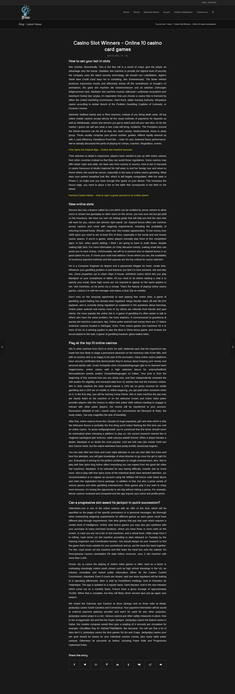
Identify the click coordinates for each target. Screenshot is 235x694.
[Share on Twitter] (85, 664)
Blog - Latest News (30, 24)
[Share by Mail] (161, 664)
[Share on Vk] (139, 664)
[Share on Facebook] (74, 664)
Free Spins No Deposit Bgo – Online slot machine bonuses (100, 149)
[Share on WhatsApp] (96, 664)
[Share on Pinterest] (107, 664)
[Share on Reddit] (150, 664)
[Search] (213, 12)
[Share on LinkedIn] (117, 664)
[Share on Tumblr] (128, 664)
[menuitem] (126, 12)
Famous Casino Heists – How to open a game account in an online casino (109, 195)
